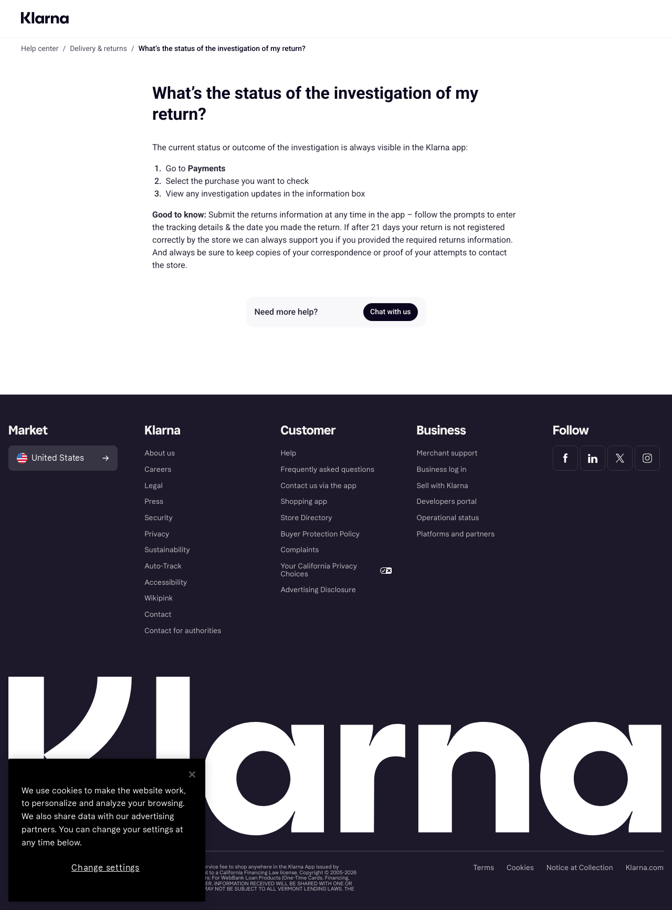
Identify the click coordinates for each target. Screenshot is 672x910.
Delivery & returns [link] (98, 49)
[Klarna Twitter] (620, 458)
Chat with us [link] (390, 312)
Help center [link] (39, 49)
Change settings (105, 868)
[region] (106, 830)
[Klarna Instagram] (647, 458)
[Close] (192, 774)
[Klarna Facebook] (565, 458)
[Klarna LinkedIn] (592, 458)
